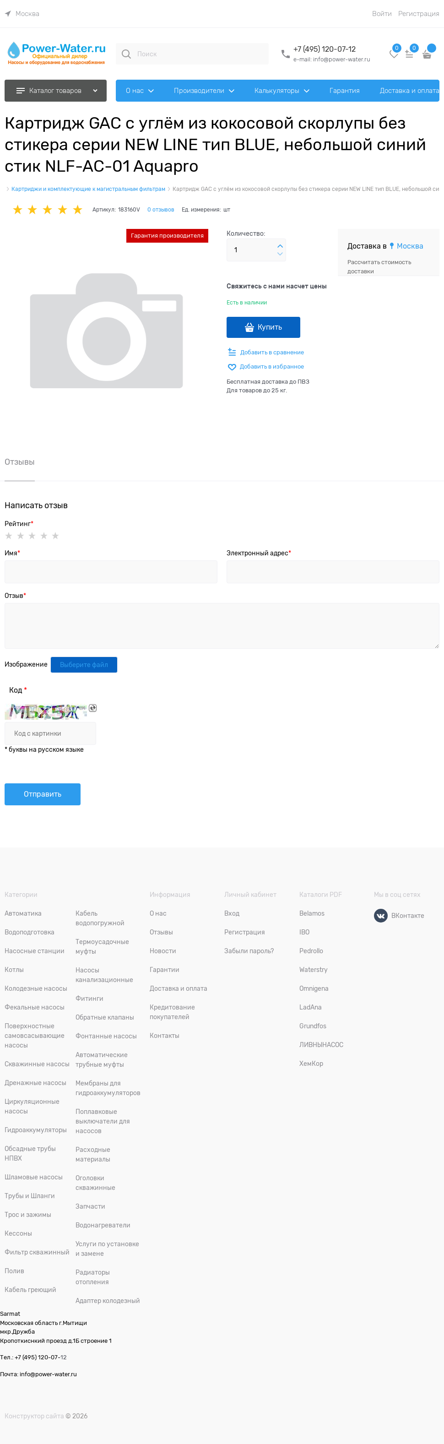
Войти (382, 13)
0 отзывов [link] (160, 209)
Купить (270, 327)
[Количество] (256, 250)
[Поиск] (126, 54)
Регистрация (418, 13)
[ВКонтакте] (381, 916)
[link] (22, 13)
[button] (280, 246)
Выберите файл (84, 664)
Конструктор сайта (34, 1416)
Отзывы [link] (20, 462)
